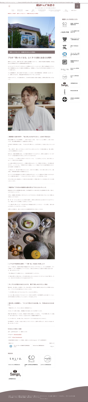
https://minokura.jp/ (17, 337)
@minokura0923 (17, 334)
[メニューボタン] (9, 6)
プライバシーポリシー (44, 398)
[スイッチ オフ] (77, 6)
